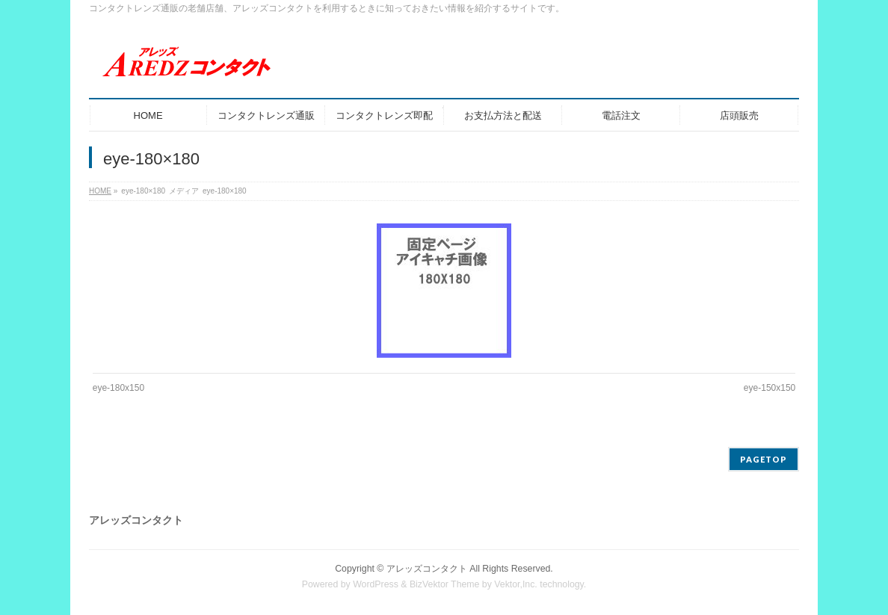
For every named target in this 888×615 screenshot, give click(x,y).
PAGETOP (763, 459)
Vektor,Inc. (515, 584)
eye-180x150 (118, 388)
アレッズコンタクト (426, 568)
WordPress (375, 584)
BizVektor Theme (445, 584)
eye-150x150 (769, 388)
